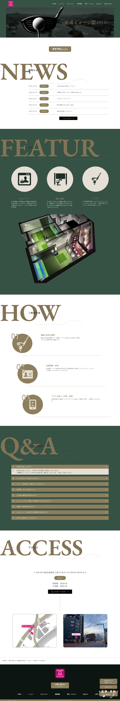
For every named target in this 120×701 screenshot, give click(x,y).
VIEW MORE (67, 118)
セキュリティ (70, 3)
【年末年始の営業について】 (66, 86)
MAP (60, 578)
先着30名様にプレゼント (65, 111)
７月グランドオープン (64, 98)
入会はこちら (108, 687)
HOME (54, 3)
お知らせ (98, 3)
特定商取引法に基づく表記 (65, 105)
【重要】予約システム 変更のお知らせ (69, 92)
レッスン (61, 3)
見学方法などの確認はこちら (108, 681)
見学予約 (60, 49)
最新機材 (79, 3)
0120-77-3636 (59, 592)
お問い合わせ (108, 3)
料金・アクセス (89, 3)
